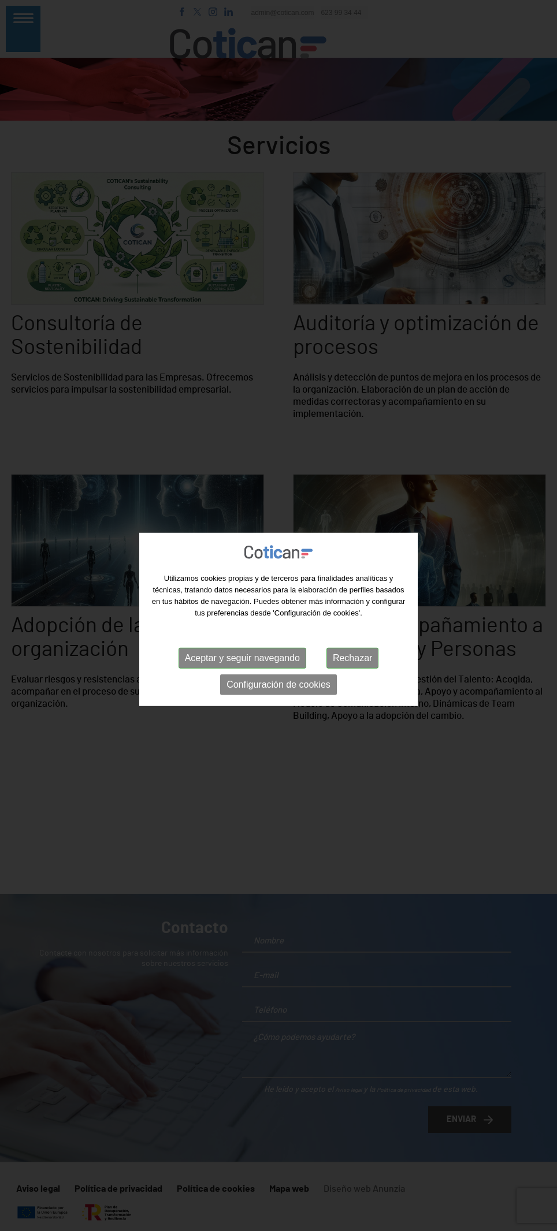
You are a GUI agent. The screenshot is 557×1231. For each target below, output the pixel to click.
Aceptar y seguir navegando (242, 660)
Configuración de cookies (278, 686)
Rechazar (352, 660)
